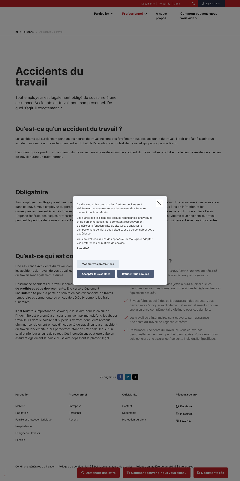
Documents (148, 3)
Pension (20, 439)
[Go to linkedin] (128, 377)
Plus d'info (83, 248)
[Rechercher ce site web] (193, 3)
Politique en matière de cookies (113, 466)
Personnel (75, 412)
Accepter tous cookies (96, 273)
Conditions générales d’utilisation (35, 466)
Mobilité (20, 406)
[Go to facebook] (121, 377)
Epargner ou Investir (27, 433)
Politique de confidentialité (74, 466)
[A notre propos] (164, 15)
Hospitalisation (24, 426)
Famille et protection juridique (33, 419)
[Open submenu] (112, 13)
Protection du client (134, 419)
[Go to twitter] (136, 377)
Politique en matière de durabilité (156, 466)
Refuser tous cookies (135, 273)
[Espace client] (211, 3)
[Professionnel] (131, 13)
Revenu (73, 419)
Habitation (21, 412)
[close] (159, 203)
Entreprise (75, 406)
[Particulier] (100, 13)
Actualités (164, 3)
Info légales (186, 466)
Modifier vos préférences (98, 263)
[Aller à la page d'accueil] (52, 15)
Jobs (177, 3)
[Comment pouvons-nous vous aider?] (201, 15)
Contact (127, 406)
